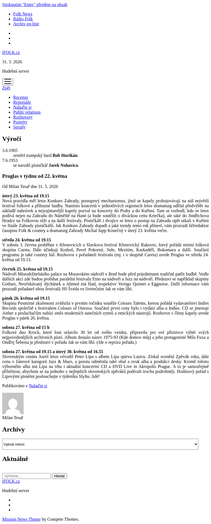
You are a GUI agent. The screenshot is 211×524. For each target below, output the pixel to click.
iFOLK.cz (11, 52)
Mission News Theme (21, 519)
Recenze (20, 97)
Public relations (27, 112)
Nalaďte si (22, 107)
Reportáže (22, 102)
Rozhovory (23, 117)
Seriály (19, 127)
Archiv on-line (26, 23)
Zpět (6, 88)
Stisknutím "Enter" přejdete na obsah (34, 4)
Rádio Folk (23, 19)
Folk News (22, 14)
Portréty (20, 122)
